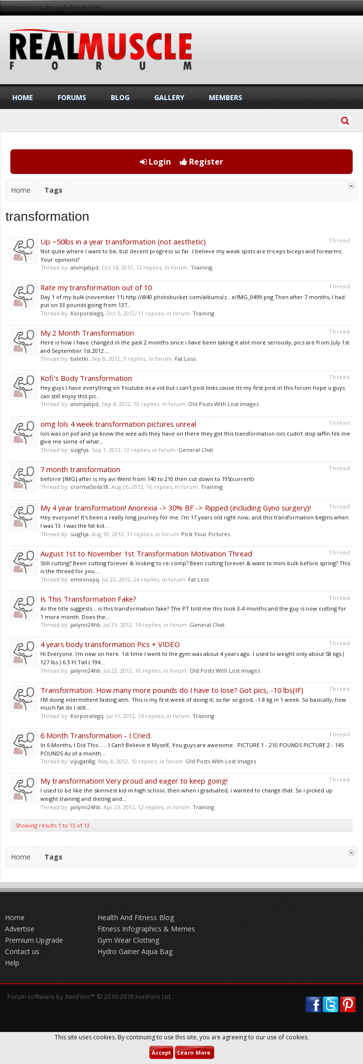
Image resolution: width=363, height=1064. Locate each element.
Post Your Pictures (205, 534)
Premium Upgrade (34, 940)
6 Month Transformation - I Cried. (96, 735)
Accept (161, 1052)
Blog (120, 97)
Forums (72, 97)
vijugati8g (82, 761)
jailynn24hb (85, 624)
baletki (79, 358)
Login (155, 162)
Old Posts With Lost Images (223, 404)
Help (12, 962)
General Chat (195, 449)
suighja (79, 449)
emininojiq (84, 579)
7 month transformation (80, 469)
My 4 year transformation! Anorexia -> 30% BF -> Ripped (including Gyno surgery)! (175, 508)
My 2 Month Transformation (87, 333)
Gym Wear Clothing (128, 940)
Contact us (22, 951)
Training (201, 267)
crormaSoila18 (89, 486)
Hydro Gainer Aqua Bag (135, 951)
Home (22, 97)
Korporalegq (86, 313)
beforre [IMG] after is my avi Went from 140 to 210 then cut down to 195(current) (147, 478)
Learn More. (194, 1052)
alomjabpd (84, 267)
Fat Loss (185, 358)
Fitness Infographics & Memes (146, 928)
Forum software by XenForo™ (89, 996)
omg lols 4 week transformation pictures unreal (118, 424)
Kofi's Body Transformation (86, 378)
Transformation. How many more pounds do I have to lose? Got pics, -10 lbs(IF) (171, 690)
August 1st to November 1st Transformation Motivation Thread (146, 553)
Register (201, 162)
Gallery (169, 97)
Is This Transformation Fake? (88, 599)
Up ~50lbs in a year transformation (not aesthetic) (123, 241)
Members (225, 97)
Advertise (19, 928)
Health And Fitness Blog (136, 917)
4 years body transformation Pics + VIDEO (110, 644)
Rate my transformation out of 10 (96, 287)
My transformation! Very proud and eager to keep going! (134, 781)
